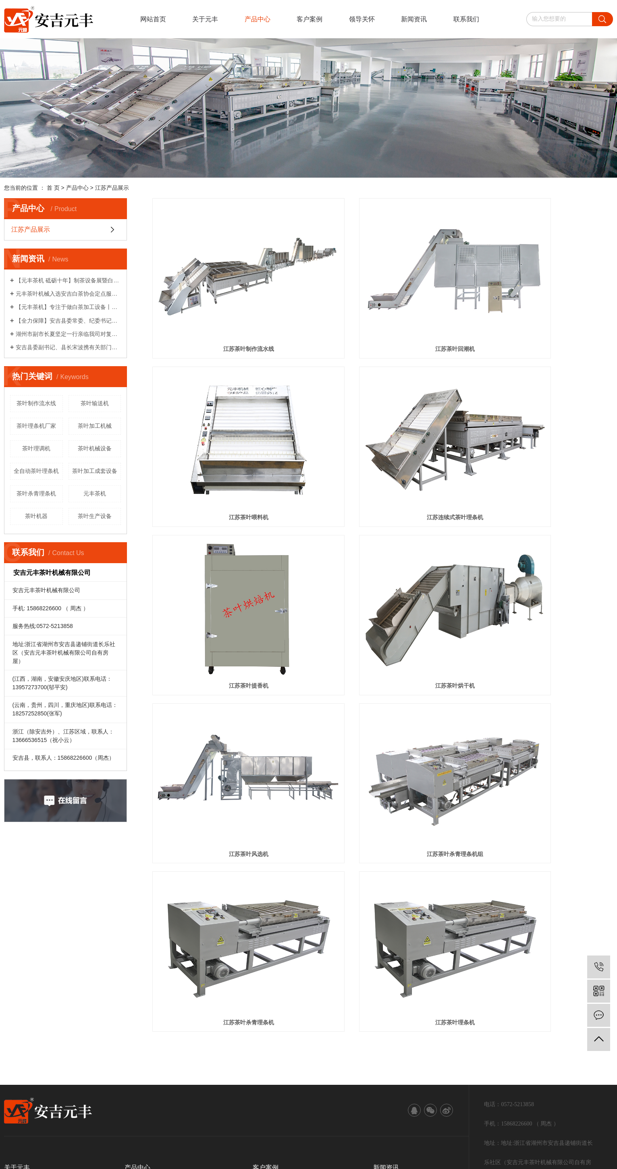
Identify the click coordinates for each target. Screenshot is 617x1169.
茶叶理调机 (36, 448)
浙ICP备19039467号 (200, 1091)
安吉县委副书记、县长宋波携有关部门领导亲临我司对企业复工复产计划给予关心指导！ (68, 347)
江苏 (39, 1103)
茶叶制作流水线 (36, 403)
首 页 (53, 187)
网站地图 (69, 1079)
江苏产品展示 (112, 187)
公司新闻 (384, 1001)
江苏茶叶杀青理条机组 (382, 577)
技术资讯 (384, 1013)
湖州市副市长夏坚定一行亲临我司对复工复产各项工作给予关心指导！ (68, 334)
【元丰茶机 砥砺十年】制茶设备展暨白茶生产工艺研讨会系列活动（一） (68, 280)
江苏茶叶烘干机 (541, 445)
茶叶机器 (36, 516)
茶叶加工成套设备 (94, 471)
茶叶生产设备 (95, 516)
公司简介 (15, 977)
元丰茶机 (94, 493)
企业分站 (42, 1079)
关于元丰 (205, 19)
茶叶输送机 (95, 403)
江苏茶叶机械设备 (279, 1091)
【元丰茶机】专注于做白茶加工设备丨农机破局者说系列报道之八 (68, 307)
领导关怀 (362, 19)
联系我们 (466, 19)
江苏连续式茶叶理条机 (224, 445)
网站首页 (153, 19)
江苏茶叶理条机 (224, 709)
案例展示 (264, 977)
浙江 (90, 1103)
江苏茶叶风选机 (224, 577)
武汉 (52, 1103)
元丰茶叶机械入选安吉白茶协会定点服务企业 (68, 293)
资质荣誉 (15, 989)
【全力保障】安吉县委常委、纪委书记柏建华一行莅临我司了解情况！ (68, 320)
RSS (91, 1079)
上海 (65, 1103)
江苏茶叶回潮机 (382, 313)
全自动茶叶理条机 (36, 471)
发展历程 (15, 1001)
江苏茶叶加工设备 (326, 1091)
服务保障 (15, 1013)
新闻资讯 (414, 19)
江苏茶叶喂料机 (541, 313)
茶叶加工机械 (95, 426)
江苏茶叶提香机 (382, 445)
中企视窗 (146, 1115)
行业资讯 (384, 989)
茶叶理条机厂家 (36, 426)
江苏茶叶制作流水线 (224, 313)
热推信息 (15, 1079)
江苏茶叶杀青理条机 (540, 577)
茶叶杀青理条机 (36, 493)
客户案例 (309, 19)
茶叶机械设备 (95, 448)
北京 (78, 1103)
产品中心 (257, 19)
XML (107, 1079)
